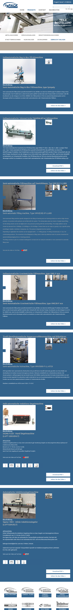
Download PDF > (58, 166)
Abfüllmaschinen (11, 35)
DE (72, 9)
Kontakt (42, 10)
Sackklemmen (42, 39)
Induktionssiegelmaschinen (49, 35)
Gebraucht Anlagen (58, 39)
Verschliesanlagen (28, 35)
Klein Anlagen (29, 39)
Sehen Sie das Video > (58, 105)
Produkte (32, 10)
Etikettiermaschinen (12, 39)
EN (69, 9)
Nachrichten (54, 10)
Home (22, 10)
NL (66, 9)
